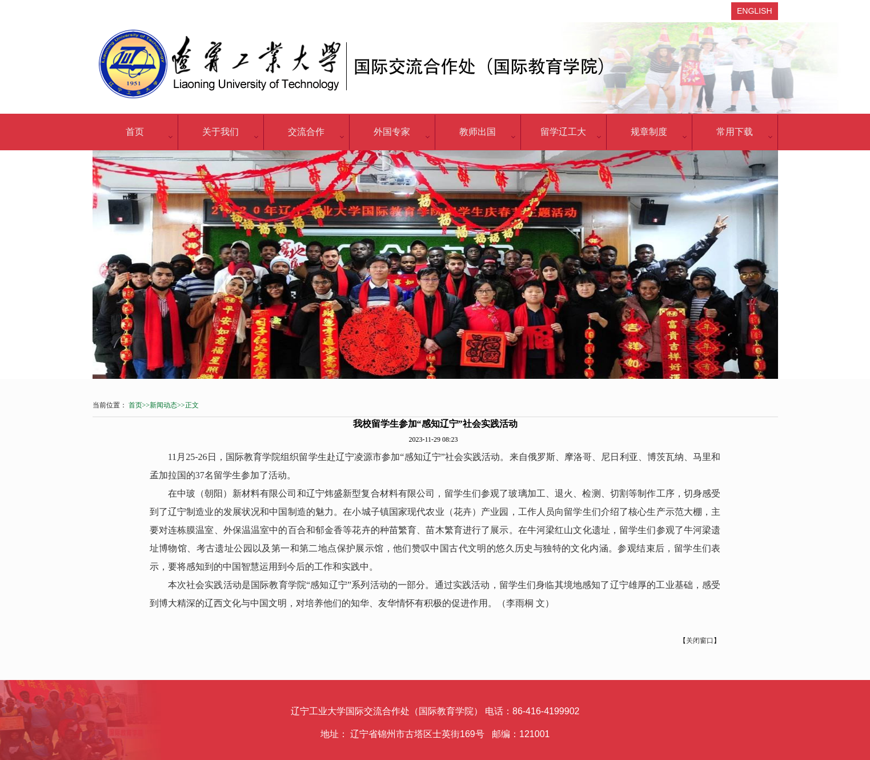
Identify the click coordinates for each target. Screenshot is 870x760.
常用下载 (734, 132)
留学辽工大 (563, 132)
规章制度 (649, 132)
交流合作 (306, 132)
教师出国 (477, 132)
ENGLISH (754, 10)
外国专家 (392, 132)
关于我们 (220, 132)
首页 (135, 132)
